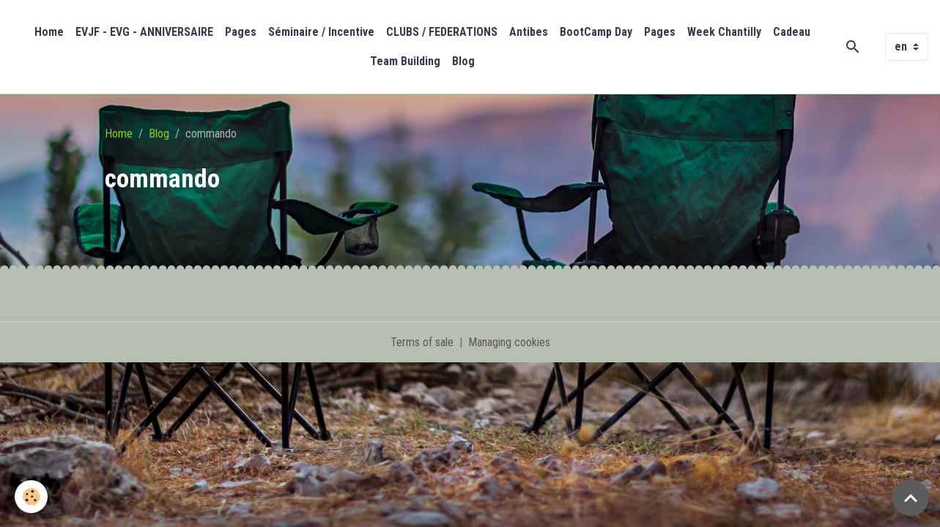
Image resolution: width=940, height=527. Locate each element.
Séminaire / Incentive (321, 32)
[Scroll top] (910, 497)
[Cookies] (31, 496)
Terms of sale (422, 342)
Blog (463, 61)
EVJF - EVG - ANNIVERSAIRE (144, 32)
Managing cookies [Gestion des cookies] (509, 342)
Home (49, 32)
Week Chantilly (724, 32)
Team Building (405, 61)
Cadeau (791, 32)
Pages (240, 32)
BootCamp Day (596, 32)
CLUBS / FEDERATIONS (441, 32)
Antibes (528, 32)
